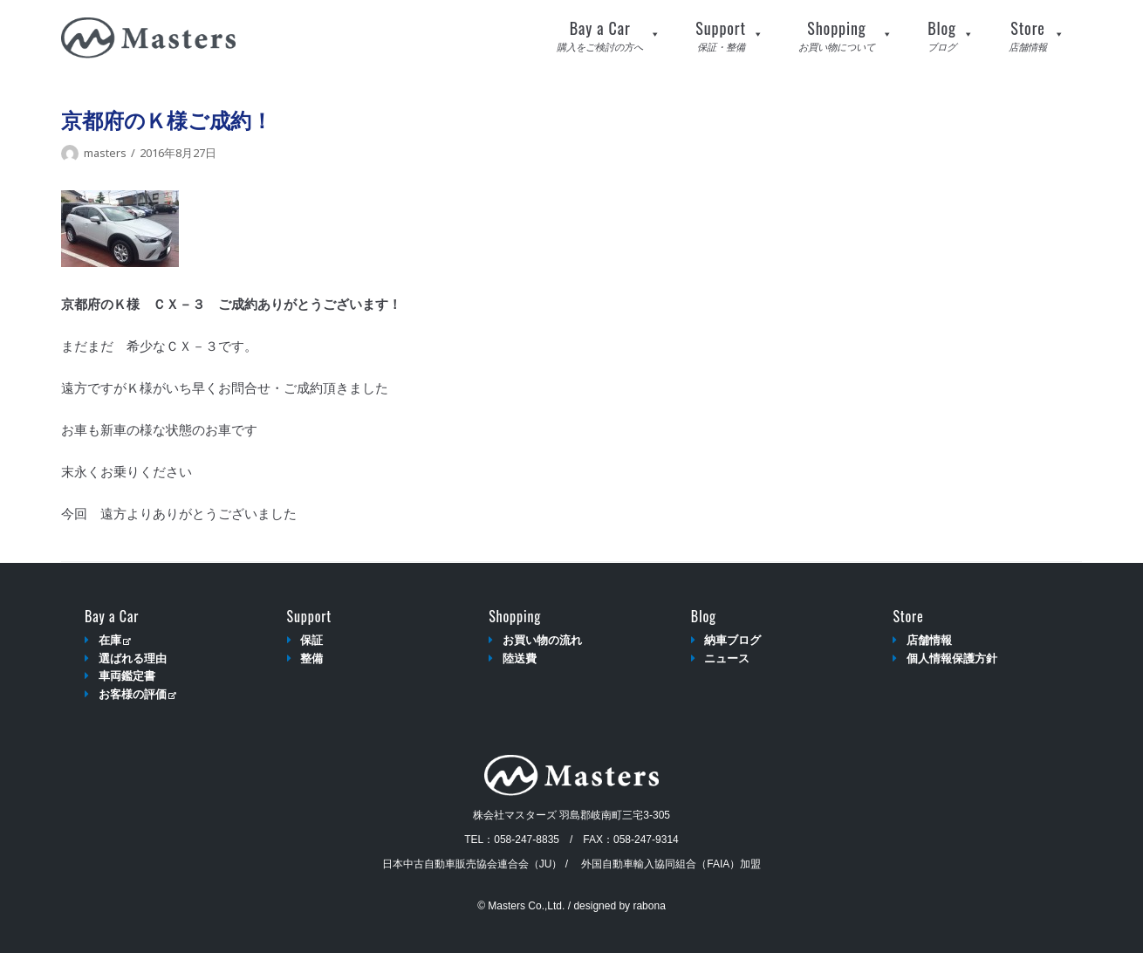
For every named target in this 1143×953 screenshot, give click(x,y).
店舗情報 (929, 640)
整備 (311, 658)
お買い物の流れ (542, 640)
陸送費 (520, 658)
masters (105, 153)
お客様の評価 (137, 694)
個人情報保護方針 (952, 658)
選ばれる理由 (133, 658)
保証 (311, 640)
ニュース (726, 658)
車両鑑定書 (127, 675)
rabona (649, 906)
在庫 (115, 640)
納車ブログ (732, 640)
